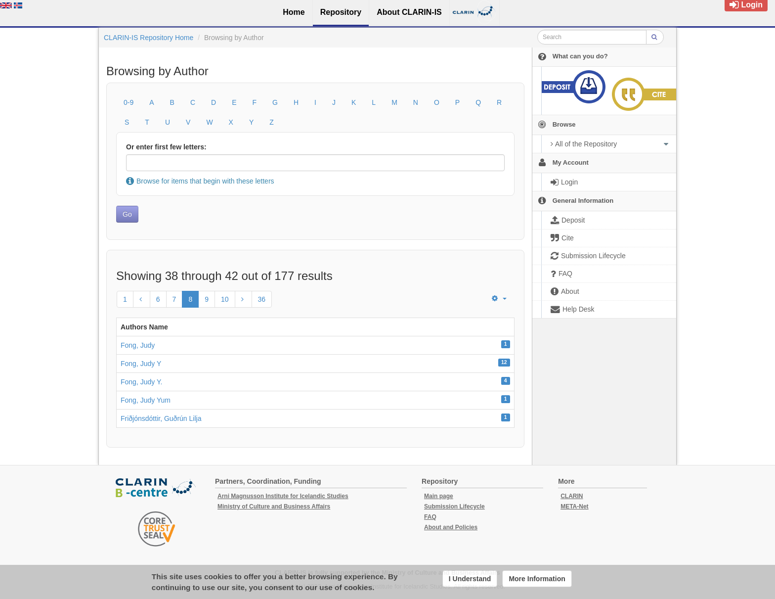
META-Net (574, 506)
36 (262, 299)
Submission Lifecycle (454, 506)
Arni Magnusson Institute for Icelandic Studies (282, 496)
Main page (438, 496)
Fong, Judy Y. (141, 382)
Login (746, 4)
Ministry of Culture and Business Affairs (273, 506)
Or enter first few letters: (166, 147)
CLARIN (571, 496)
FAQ (430, 516)
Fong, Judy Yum (146, 400)
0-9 (128, 102)
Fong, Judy (138, 345)
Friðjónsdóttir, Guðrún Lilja (161, 418)
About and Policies (450, 527)
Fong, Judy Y (141, 364)
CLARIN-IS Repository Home (148, 38)
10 (225, 299)
